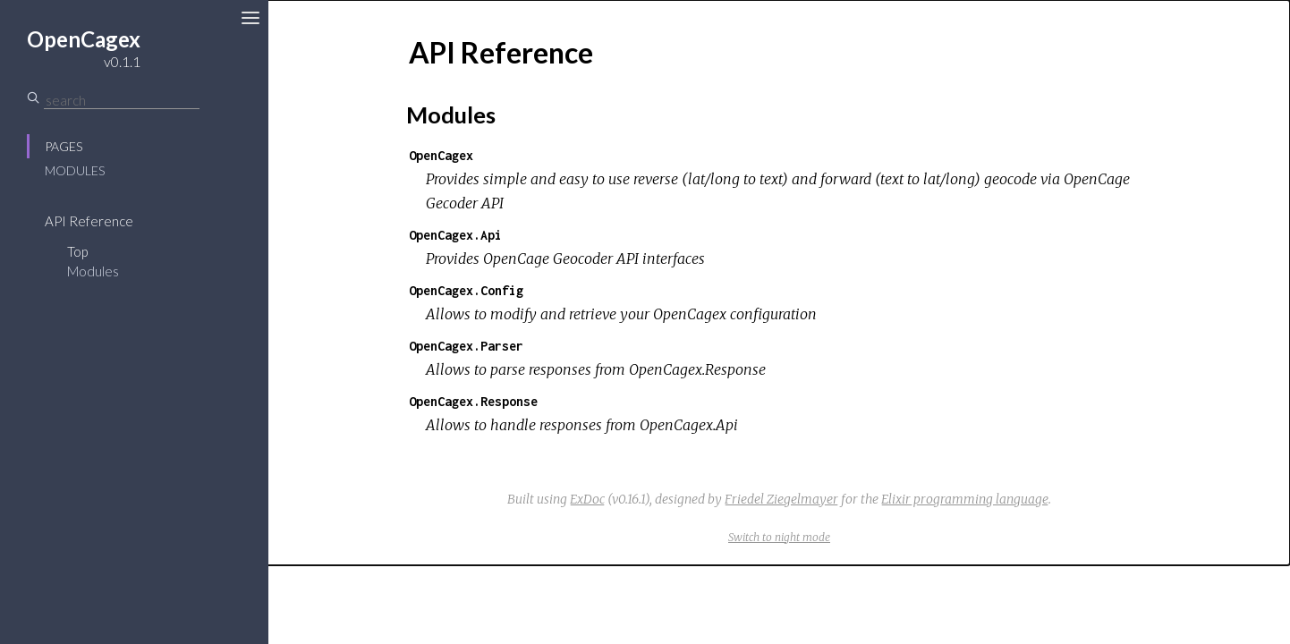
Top (77, 251)
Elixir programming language (964, 499)
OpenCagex (441, 155)
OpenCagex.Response (473, 401)
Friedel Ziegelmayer (781, 499)
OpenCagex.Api (455, 234)
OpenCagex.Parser (466, 345)
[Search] (121, 100)
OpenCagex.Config (466, 290)
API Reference (89, 221)
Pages (63, 146)
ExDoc (587, 499)
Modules (75, 170)
